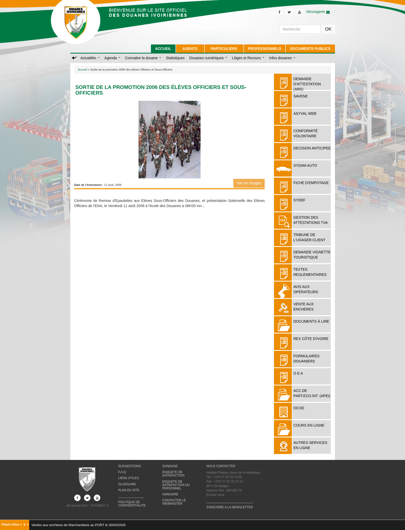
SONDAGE (170, 466)
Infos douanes (282, 58)
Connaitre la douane (143, 58)
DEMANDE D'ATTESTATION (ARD (307, 84)
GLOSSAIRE (127, 484)
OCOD (298, 408)
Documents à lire (311, 321)
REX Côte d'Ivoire (310, 339)
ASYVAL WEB (304, 113)
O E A (298, 373)
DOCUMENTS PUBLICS (310, 49)
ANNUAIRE (170, 494)
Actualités (90, 58)
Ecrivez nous (215, 495)
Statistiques (175, 58)
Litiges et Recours (248, 58)
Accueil (82, 69)
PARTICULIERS (224, 49)
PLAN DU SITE (128, 490)
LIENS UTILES (128, 478)
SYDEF (299, 200)
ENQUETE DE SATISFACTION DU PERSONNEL (176, 485)
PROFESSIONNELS (264, 49)
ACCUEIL (163, 49)
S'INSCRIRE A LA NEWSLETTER (229, 507)
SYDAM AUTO (305, 165)
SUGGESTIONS (129, 466)
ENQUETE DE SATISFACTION (173, 473)
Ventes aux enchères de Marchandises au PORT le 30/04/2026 (79, 525)
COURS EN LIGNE (308, 425)
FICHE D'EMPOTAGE (311, 183)
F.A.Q (122, 472)
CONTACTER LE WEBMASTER (174, 501)
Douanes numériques (208, 58)
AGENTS (189, 49)
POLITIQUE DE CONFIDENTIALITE (132, 503)
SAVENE (300, 96)
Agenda (112, 58)
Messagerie (318, 12)
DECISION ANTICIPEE (312, 148)
